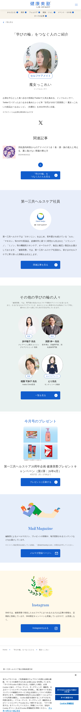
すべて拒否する (67, 697)
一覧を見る (9, 22)
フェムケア (34, 12)
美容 (24, 12)
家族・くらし (49, 12)
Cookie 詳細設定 (67, 703)
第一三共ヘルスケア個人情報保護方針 (18, 669)
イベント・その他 (66, 12)
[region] (40, 692)
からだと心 (12, 12)
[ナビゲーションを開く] (76, 4)
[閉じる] (75, 675)
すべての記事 (40, 16)
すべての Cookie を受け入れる (67, 691)
